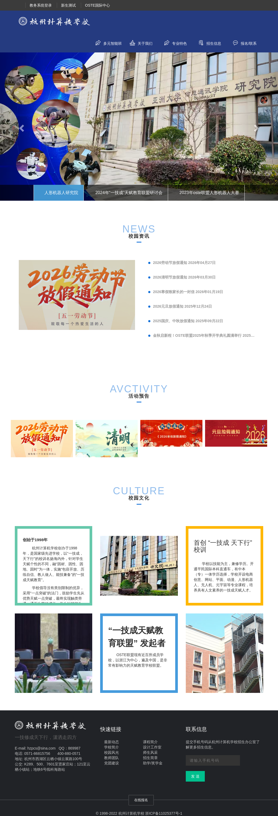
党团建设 (111, 763)
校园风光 (111, 752)
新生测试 (68, 5)
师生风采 (150, 752)
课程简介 (150, 742)
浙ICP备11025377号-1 (163, 813)
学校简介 (111, 747)
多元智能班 (106, 42)
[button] (21, 127)
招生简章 (150, 758)
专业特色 (173, 42)
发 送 (195, 776)
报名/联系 (243, 42)
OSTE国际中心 (97, 5)
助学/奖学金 (153, 763)
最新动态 (111, 742)
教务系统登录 (41, 5)
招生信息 (207, 42)
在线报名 (141, 800)
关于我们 (139, 42)
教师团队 (111, 758)
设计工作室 (152, 747)
